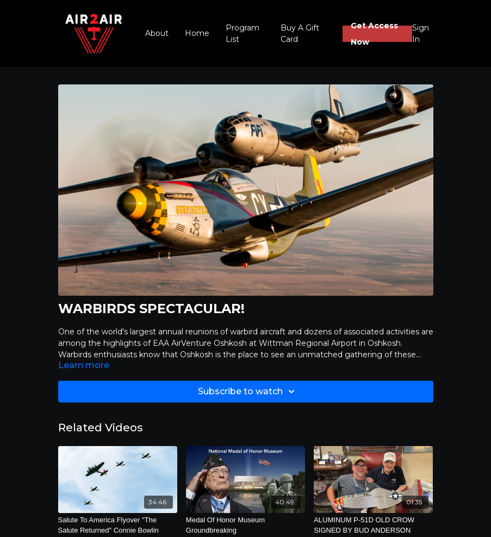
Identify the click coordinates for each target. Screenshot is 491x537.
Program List (242, 33)
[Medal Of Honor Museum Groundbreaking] (245, 525)
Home (197, 33)
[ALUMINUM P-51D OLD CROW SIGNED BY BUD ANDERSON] (373, 525)
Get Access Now (374, 34)
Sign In (420, 33)
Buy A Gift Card (300, 33)
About (157, 33)
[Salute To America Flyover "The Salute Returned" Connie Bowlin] (117, 525)
